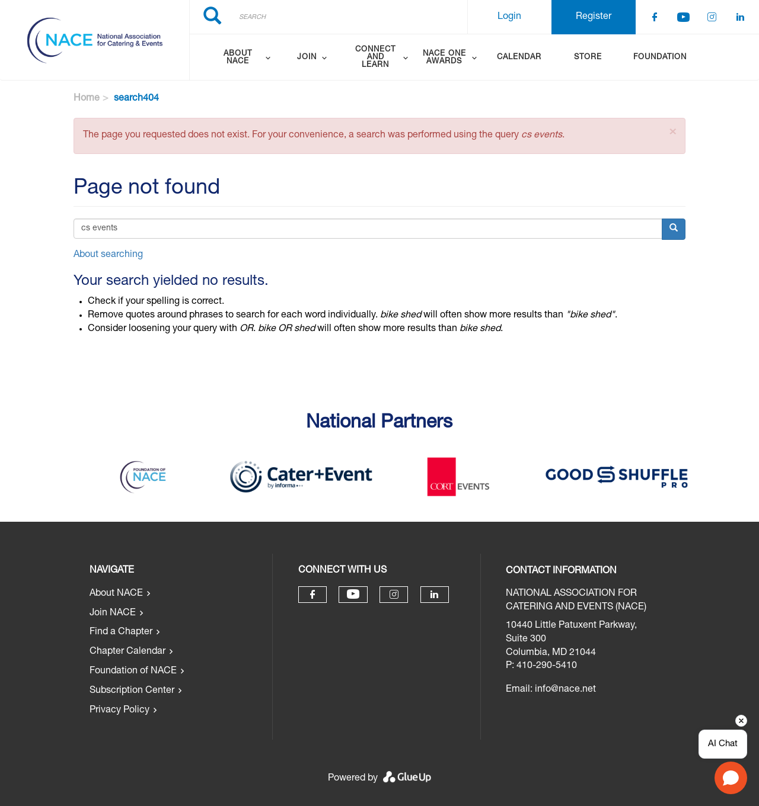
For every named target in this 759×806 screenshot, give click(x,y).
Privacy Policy (119, 710)
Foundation (660, 58)
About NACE (116, 594)
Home (87, 99)
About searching (108, 255)
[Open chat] (731, 778)
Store (588, 58)
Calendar (519, 58)
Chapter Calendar (127, 652)
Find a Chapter (121, 632)
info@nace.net (565, 690)
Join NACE (113, 613)
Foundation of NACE (133, 671)
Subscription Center (132, 691)
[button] (673, 132)
